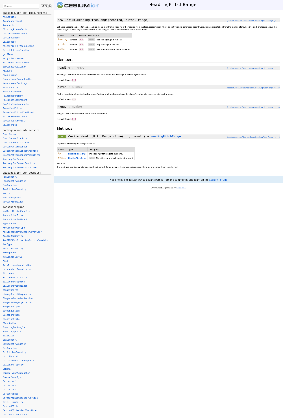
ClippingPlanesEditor (16, 29)
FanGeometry (10, 177)
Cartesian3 (9, 385)
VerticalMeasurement (15, 117)
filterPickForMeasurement (18, 46)
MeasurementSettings (15, 83)
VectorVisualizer (13, 202)
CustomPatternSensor (15, 147)
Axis (5, 261)
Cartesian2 (9, 381)
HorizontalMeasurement (16, 63)
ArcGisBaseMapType (14, 228)
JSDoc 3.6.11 (181, 188)
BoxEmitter (9, 336)
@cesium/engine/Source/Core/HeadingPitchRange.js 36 (253, 107)
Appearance (9, 224)
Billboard (8, 273)
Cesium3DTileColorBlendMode (19, 410)
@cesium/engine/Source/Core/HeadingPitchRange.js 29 (253, 88)
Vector (6, 193)
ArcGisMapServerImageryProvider (22, 232)
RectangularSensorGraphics (19, 163)
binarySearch (10, 290)
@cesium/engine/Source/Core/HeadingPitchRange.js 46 (253, 137)
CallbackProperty (13, 365)
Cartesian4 (9, 390)
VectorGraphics (12, 198)
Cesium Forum (218, 180)
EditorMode (9, 42)
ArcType (7, 244)
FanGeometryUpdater (14, 181)
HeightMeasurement (14, 58)
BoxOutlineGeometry (14, 352)
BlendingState (11, 319)
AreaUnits (8, 25)
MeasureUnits (10, 87)
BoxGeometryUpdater (14, 344)
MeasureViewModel (13, 92)
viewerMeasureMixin (14, 121)
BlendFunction (11, 315)
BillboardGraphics (14, 282)
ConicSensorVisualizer (16, 142)
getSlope (8, 54)
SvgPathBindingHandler (16, 104)
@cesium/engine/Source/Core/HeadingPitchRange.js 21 (253, 68)
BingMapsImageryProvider (18, 302)
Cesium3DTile (10, 406)
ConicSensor (10, 134)
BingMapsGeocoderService (18, 298)
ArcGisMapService (13, 236)
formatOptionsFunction (16, 50)
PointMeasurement (13, 96)
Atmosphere (9, 253)
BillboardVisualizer (15, 286)
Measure (7, 71)
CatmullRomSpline (13, 402)
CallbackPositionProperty (18, 361)
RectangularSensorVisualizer (20, 167)
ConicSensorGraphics (15, 138)
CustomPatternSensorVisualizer (21, 155)
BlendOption (10, 323)
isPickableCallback (14, 67)
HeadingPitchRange (166, 136)
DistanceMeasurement (15, 33)
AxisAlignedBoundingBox (17, 265)
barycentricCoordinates (17, 269)
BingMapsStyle (11, 307)
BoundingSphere (12, 331)
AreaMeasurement (12, 21)
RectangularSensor (14, 159)
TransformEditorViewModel (18, 112)
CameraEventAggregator (16, 373)
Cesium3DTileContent (15, 414)
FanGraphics (10, 185)
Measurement (10, 75)
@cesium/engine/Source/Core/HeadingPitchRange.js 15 (253, 21)
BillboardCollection (15, 278)
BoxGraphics (10, 348)
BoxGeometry (10, 340)
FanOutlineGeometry (14, 189)
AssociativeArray (13, 248)
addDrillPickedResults (16, 211)
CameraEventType (12, 377)
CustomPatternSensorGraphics (20, 151)
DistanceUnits (11, 38)
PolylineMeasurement (15, 100)
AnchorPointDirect (14, 215)
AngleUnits (9, 17)
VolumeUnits (10, 125)
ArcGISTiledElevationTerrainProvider (25, 240)
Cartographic (10, 394)
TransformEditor (12, 108)
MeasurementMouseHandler (18, 79)
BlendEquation (11, 311)
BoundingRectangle (14, 327)
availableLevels (12, 257)
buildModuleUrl (12, 356)
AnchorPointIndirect (15, 219)
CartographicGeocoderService (20, 398)
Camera (6, 369)
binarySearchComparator (17, 294)
